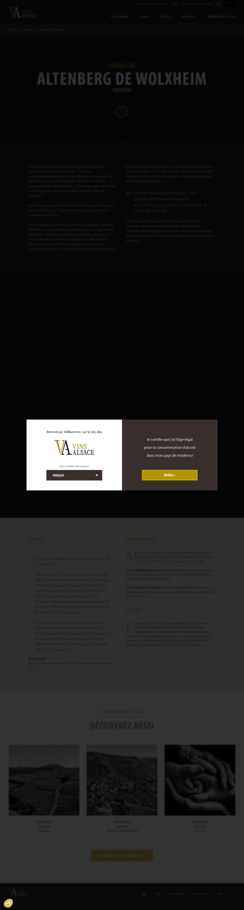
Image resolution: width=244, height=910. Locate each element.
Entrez (168, 475)
